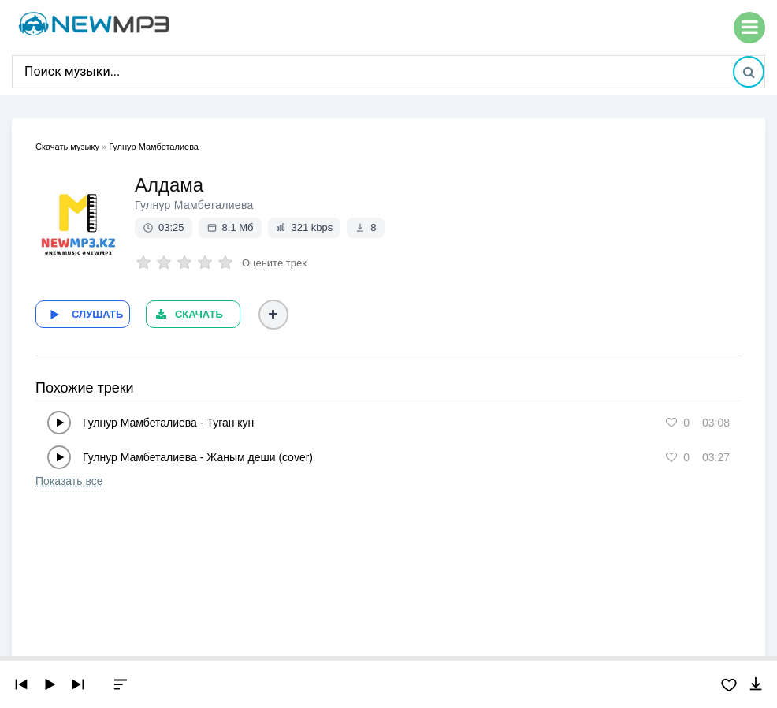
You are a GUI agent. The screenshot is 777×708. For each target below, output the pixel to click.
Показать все (68, 481)
